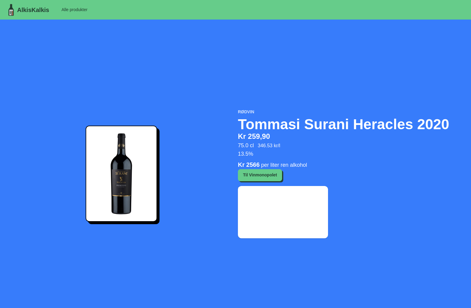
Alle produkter (74, 9)
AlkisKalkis (27, 10)
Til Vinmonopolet (260, 174)
